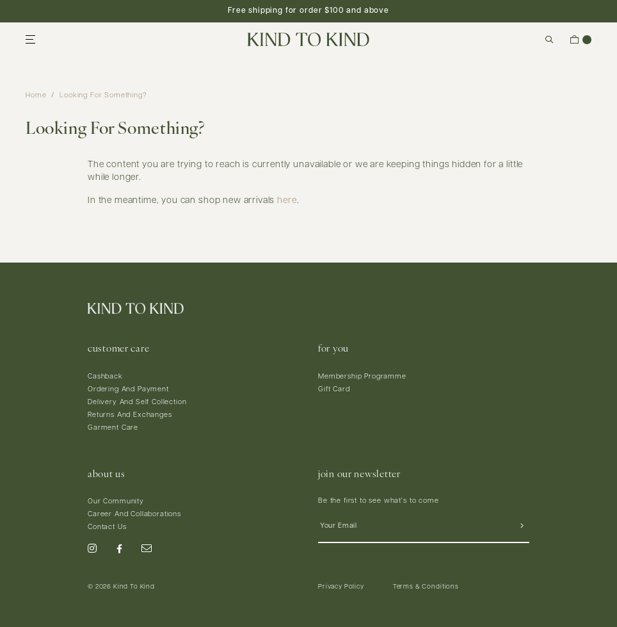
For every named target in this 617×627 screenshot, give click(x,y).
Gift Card (334, 389)
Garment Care (113, 428)
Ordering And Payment (128, 389)
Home (36, 95)
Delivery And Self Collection (137, 402)
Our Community (116, 501)
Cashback (105, 376)
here (286, 201)
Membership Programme (362, 376)
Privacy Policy (341, 586)
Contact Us (107, 527)
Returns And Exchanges (130, 415)
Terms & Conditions (426, 586)
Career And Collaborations (134, 514)
